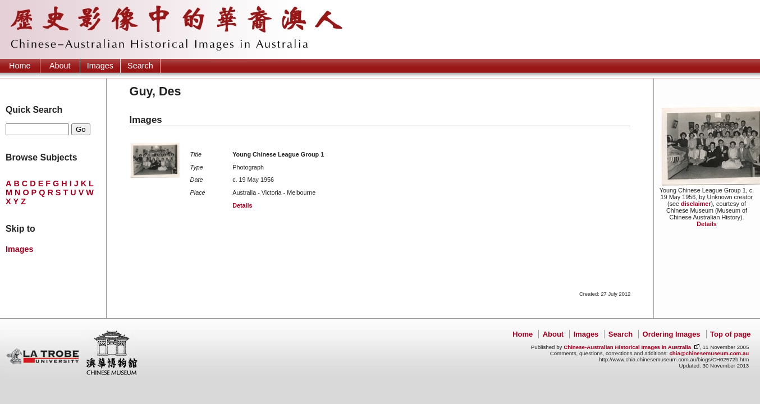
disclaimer (696, 203)
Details (706, 224)
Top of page (730, 334)
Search (140, 65)
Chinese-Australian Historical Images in (627, 347)
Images (100, 65)
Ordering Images (672, 334)
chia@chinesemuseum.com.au (709, 353)
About (60, 65)
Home (19, 65)
